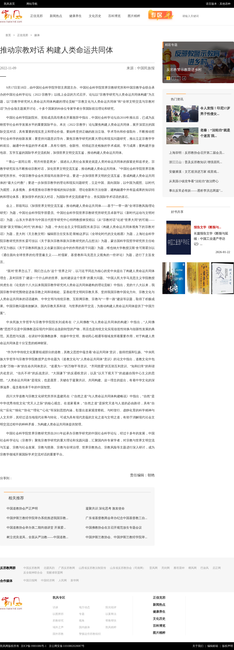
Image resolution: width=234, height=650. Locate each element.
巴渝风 (204, 567)
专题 (81, 614)
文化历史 (95, 16)
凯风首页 (9, 3)
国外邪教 (58, 633)
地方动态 (84, 607)
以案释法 (110, 614)
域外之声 (58, 627)
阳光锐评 (110, 607)
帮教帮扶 (110, 620)
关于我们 (197, 646)
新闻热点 (56, 16)
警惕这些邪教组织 (90, 633)
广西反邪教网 (66, 567)
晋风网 (153, 567)
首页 (8, 35)
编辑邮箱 (212, 646)
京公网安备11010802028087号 (66, 646)
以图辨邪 (58, 614)
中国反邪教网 (31, 567)
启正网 (217, 567)
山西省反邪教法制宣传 (92, 567)
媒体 (37, 35)
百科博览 (114, 16)
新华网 (75, 580)
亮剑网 (165, 567)
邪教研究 (58, 620)
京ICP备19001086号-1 (33, 646)
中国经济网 (48, 580)
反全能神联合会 (33, 572)
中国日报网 (30, 580)
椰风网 (192, 567)
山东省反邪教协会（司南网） (127, 567)
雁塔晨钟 (179, 567)
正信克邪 (36, 16)
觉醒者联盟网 (54, 572)
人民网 (62, 580)
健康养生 (75, 16)
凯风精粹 (110, 627)
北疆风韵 (49, 567)
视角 (81, 620)
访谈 (55, 607)
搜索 (229, 16)
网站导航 (32, 3)
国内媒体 (84, 627)
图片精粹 (134, 16)
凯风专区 (59, 597)
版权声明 (227, 646)
